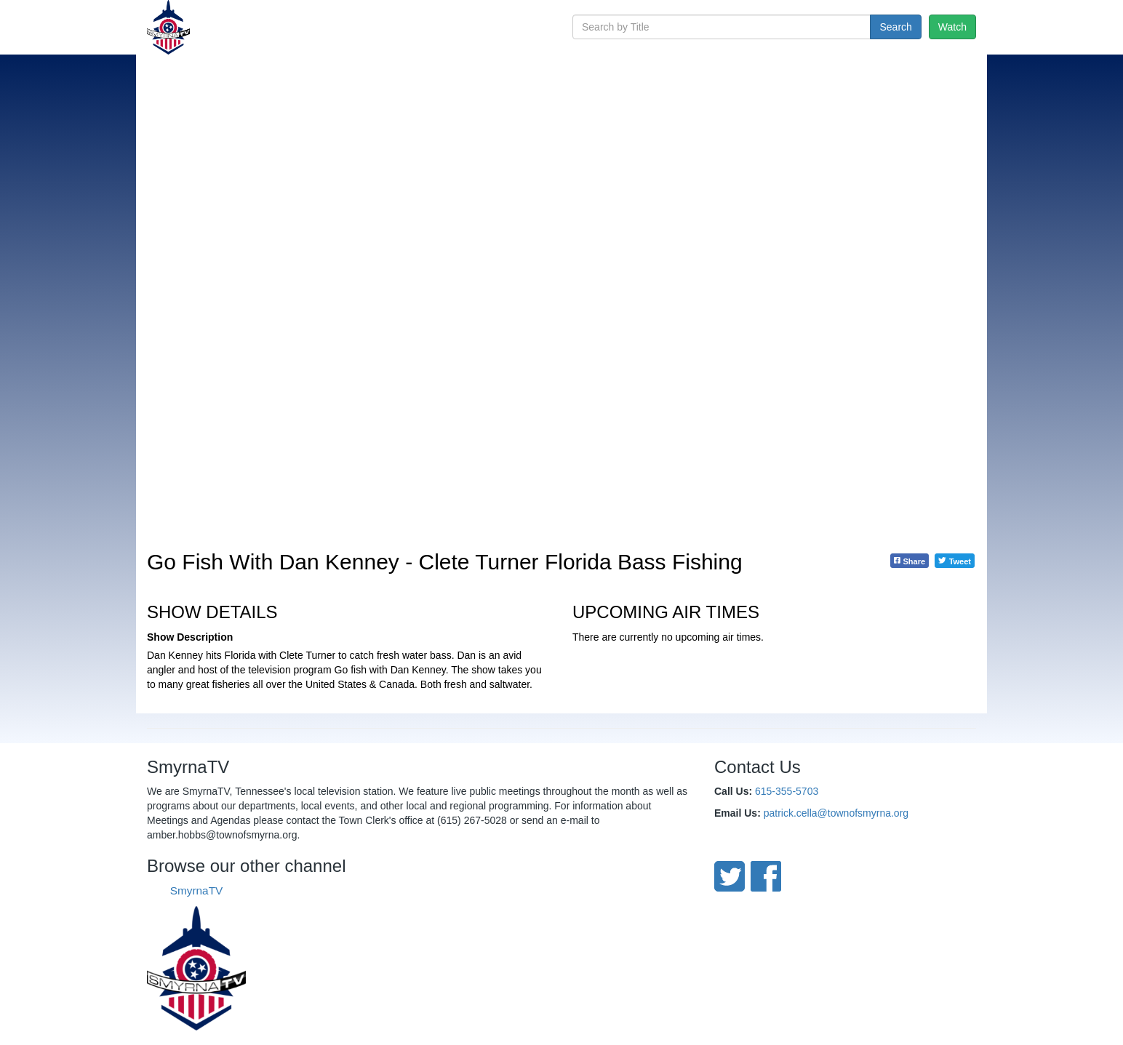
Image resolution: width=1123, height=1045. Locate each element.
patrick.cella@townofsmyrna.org (836, 813)
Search (895, 27)
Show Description (190, 637)
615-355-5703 (786, 791)
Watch (952, 27)
